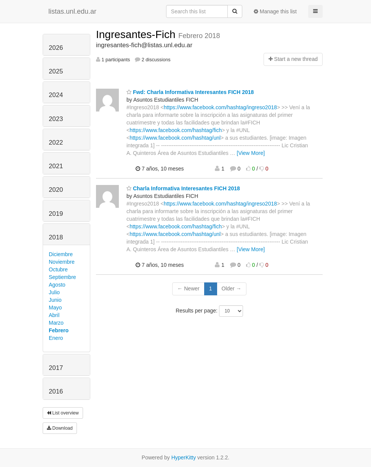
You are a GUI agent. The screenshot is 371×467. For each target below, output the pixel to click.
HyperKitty (183, 457)
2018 (56, 237)
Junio (55, 300)
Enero (56, 338)
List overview (63, 413)
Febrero (59, 330)
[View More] (251, 153)
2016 (56, 391)
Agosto (57, 285)
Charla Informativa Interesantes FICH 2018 (183, 188)
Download (60, 428)
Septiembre (62, 277)
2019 (56, 213)
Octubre (58, 269)
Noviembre (62, 262)
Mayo (55, 307)
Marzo (56, 323)
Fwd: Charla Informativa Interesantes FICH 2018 (190, 92)
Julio (54, 292)
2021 (56, 166)
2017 (56, 367)
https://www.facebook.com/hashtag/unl (175, 138)
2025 (56, 71)
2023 (56, 119)
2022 (56, 142)
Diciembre (61, 254)
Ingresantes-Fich (137, 34)
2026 (56, 47)
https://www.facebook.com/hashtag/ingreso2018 (220, 107)
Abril (54, 315)
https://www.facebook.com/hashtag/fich (176, 130)
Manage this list (275, 11)
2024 (56, 95)
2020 (56, 189)
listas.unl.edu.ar (72, 11)
